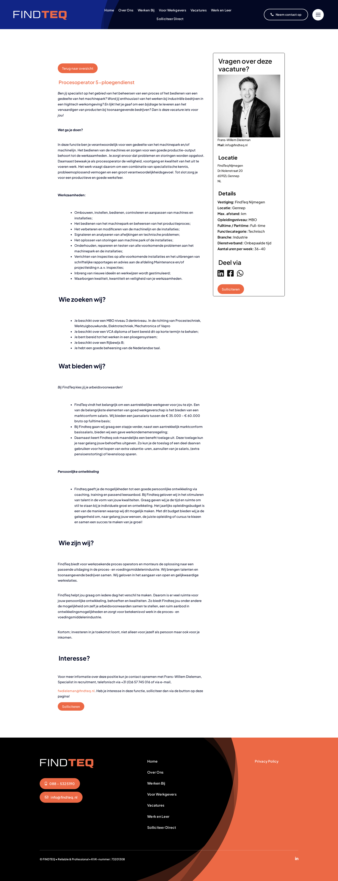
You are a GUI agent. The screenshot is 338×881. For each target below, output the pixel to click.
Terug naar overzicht (77, 68)
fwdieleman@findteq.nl (76, 691)
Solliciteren (71, 706)
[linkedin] (296, 858)
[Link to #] (318, 14)
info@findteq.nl (236, 145)
